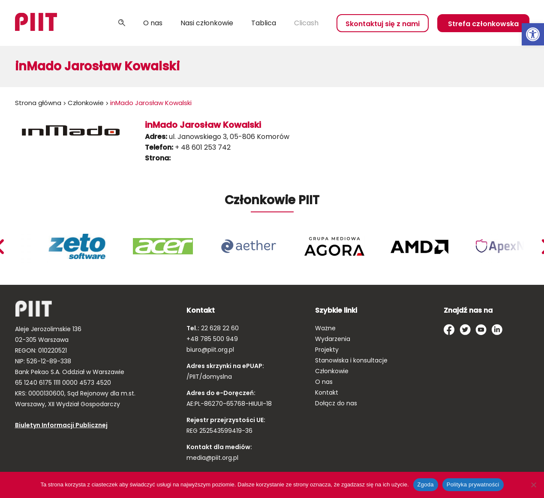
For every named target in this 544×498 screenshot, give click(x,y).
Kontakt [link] (326, 392)
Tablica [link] (263, 23)
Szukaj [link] (121, 23)
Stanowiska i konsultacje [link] (351, 360)
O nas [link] (152, 23)
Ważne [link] (325, 328)
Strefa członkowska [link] (483, 24)
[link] (533, 34)
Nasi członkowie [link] (206, 23)
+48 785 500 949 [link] (212, 339)
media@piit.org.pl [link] (212, 457)
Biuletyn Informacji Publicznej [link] (61, 425)
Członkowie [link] (86, 102)
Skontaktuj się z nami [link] (383, 24)
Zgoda (426, 484)
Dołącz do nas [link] (336, 403)
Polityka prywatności (473, 484)
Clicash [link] (306, 23)
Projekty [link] (327, 349)
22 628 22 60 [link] (219, 328)
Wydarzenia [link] (332, 339)
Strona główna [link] (38, 102)
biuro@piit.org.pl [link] (210, 349)
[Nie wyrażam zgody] (533, 484)
